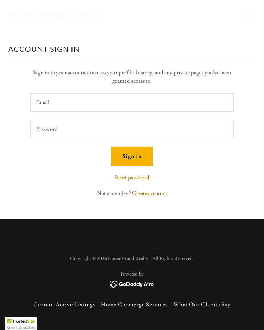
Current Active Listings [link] (64, 304)
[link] (55, 16)
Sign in (131, 156)
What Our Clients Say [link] (202, 304)
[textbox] (132, 102)
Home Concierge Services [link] (134, 304)
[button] (249, 15)
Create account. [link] (149, 193)
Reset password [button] (132, 177)
